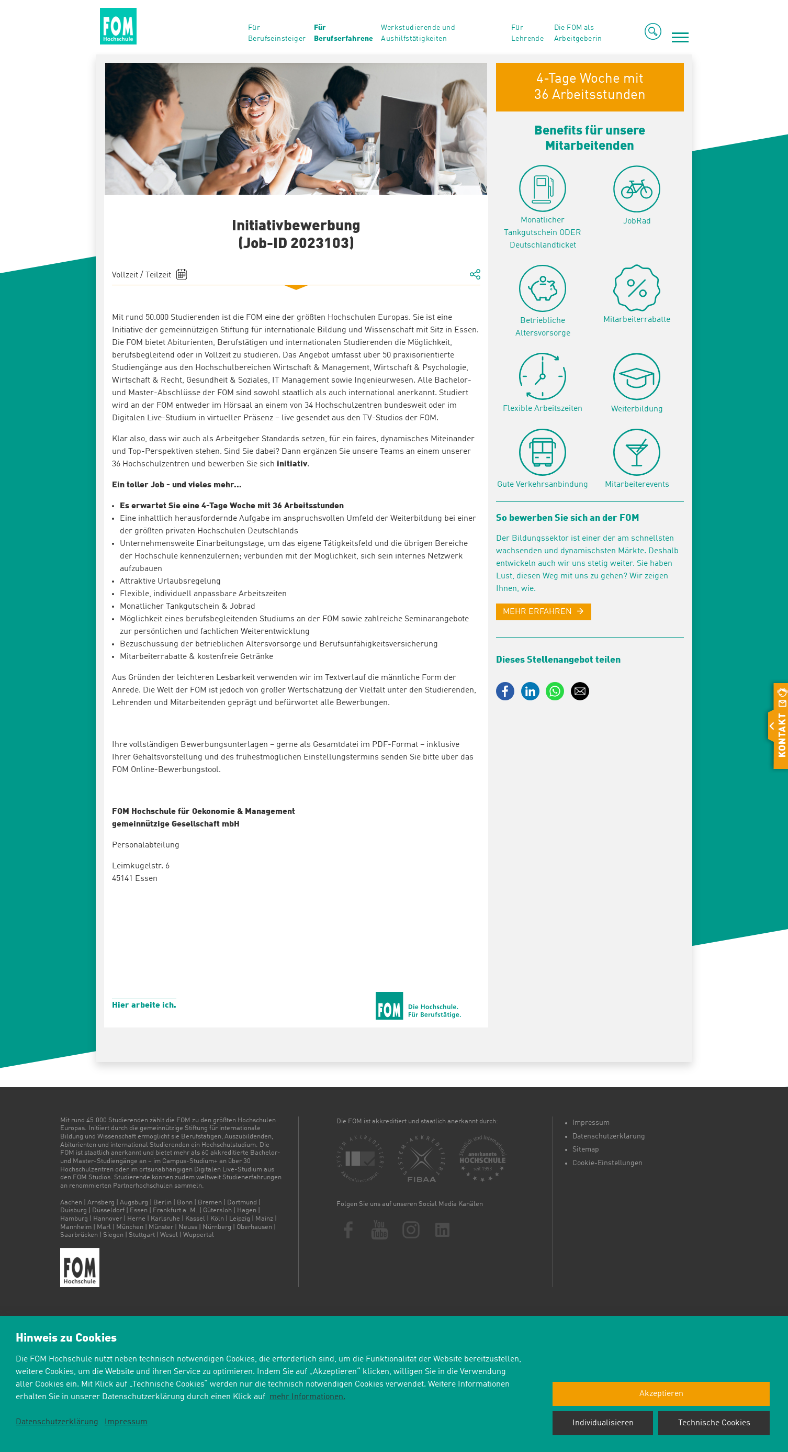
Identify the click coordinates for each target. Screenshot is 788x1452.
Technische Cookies (714, 1423)
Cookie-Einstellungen (607, 1163)
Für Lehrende (527, 33)
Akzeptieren (661, 1394)
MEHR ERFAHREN (537, 612)
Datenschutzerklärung (608, 1136)
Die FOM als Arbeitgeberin (578, 33)
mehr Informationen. (307, 1397)
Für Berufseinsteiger (277, 33)
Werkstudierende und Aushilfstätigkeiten (418, 33)
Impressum (591, 1122)
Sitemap (585, 1149)
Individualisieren (603, 1423)
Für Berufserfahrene (343, 33)
